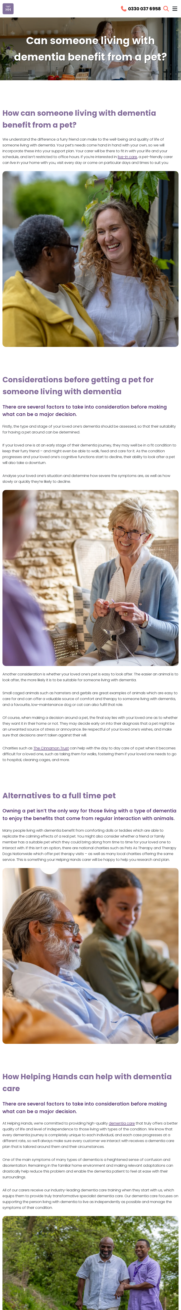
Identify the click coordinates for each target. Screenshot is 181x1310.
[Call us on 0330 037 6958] (140, 8)
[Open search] (166, 8)
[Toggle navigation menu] (174, 8)
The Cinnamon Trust (51, 748)
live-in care (127, 156)
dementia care (122, 1123)
